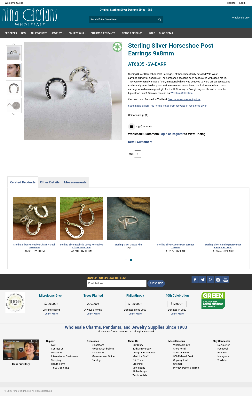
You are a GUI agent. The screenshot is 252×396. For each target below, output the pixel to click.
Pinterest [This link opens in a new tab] (222, 352)
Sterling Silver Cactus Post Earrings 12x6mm (175, 246)
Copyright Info (181, 360)
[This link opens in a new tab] (213, 293)
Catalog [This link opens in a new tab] (96, 360)
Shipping (56, 360)
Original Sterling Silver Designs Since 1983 (126, 9)
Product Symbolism (103, 348)
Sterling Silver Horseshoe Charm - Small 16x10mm (34, 246)
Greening (137, 363)
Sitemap (178, 363)
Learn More (51, 313)
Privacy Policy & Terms (186, 367)
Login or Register (172, 134)
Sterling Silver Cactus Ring (129, 244)
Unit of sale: (135, 115)
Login (242, 2)
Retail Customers (140, 142)
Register (231, 2)
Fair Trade (138, 360)
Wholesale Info (181, 344)
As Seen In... (99, 352)
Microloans (138, 367)
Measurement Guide (103, 356)
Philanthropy (139, 371)
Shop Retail (179, 348)
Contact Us (57, 348)
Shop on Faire (181, 352)
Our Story (137, 344)
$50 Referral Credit (183, 356)
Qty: (131, 153)
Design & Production (143, 352)
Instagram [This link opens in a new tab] (223, 356)
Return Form (58, 363)
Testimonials (139, 375)
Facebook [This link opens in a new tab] (222, 348)
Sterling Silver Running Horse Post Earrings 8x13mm (223, 246)
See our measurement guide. (184, 99)
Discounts (56, 352)
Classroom (98, 344)
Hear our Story (21, 364)
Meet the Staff (140, 356)
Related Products (22, 182)
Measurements (75, 182)
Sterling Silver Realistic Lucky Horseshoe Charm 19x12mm (81, 246)
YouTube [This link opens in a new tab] (222, 360)
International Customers (64, 356)
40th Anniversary (141, 348)
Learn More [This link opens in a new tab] (93, 313)
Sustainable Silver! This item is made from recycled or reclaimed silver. (167, 105)
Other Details (50, 182)
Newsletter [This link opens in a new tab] (223, 344)
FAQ (53, 344)
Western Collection (182, 93)
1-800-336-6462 (60, 367)
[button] (126, 260)
